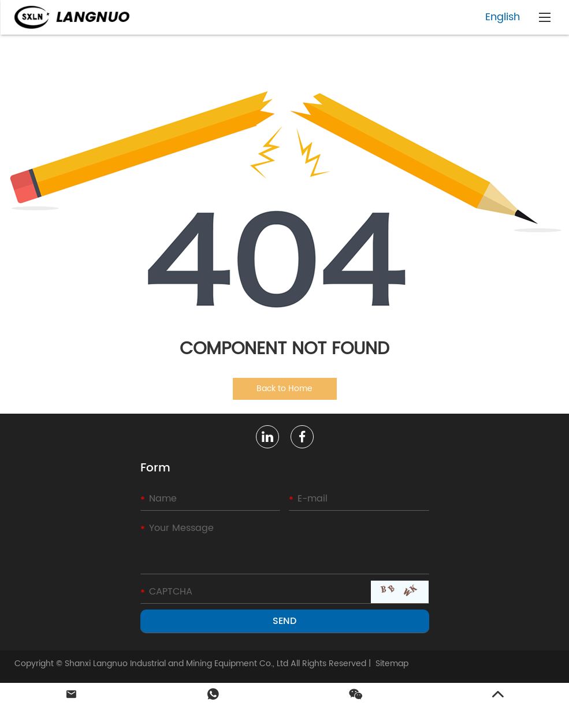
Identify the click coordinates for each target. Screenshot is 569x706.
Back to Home (284, 388)
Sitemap (391, 663)
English (502, 17)
